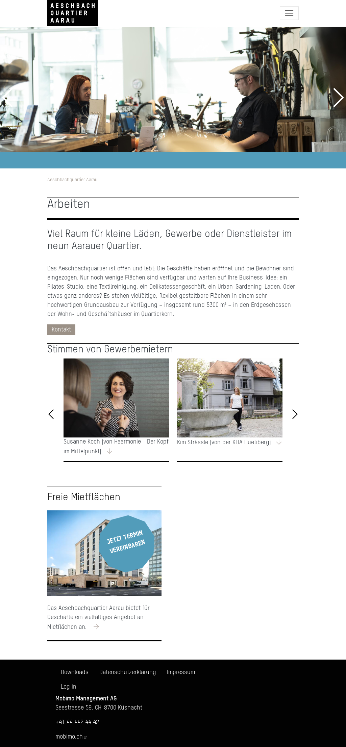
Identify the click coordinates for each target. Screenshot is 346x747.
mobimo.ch (71, 737)
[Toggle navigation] (289, 13)
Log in (68, 687)
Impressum (181, 672)
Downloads (75, 672)
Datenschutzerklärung (127, 672)
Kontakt (61, 330)
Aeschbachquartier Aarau (72, 180)
